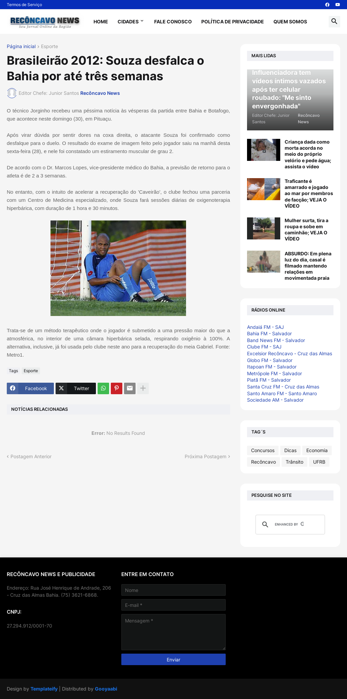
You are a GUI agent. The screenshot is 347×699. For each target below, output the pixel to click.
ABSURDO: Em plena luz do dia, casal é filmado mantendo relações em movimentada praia (308, 266)
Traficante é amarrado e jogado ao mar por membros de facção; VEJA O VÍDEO (309, 193)
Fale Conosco (173, 21)
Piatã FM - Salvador (269, 380)
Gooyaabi (106, 689)
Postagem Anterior (31, 456)
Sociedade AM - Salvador (275, 400)
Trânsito (294, 462)
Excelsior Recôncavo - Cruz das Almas (289, 353)
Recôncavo (263, 462)
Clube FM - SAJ (264, 347)
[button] (334, 21)
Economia (317, 450)
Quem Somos (290, 21)
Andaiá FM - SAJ (265, 327)
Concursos (262, 450)
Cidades (128, 21)
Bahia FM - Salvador (269, 333)
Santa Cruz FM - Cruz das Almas (283, 386)
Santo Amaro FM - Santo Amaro (282, 393)
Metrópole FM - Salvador (274, 373)
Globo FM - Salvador (269, 360)
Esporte (49, 46)
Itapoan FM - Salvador (272, 366)
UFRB (319, 462)
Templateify (44, 689)
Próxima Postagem (205, 456)
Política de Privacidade (232, 21)
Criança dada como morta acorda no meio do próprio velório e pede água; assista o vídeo (308, 154)
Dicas (290, 450)
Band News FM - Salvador (276, 340)
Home (101, 21)
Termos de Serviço (24, 4)
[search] (289, 525)
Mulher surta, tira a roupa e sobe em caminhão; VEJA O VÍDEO (306, 229)
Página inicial (21, 46)
